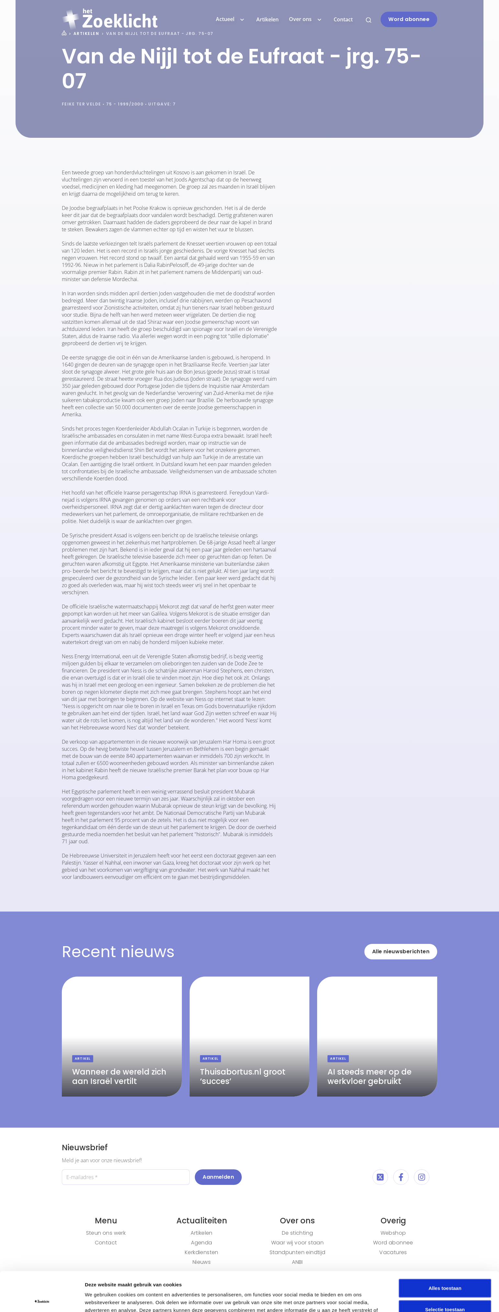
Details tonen (349, 1299)
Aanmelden (218, 1177)
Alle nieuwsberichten (400, 951)
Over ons (306, 19)
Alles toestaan (444, 1248)
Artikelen (267, 19)
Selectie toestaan (445, 1270)
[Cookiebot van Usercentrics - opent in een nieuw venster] (42, 1299)
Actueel (231, 19)
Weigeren (445, 1291)
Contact (343, 19)
